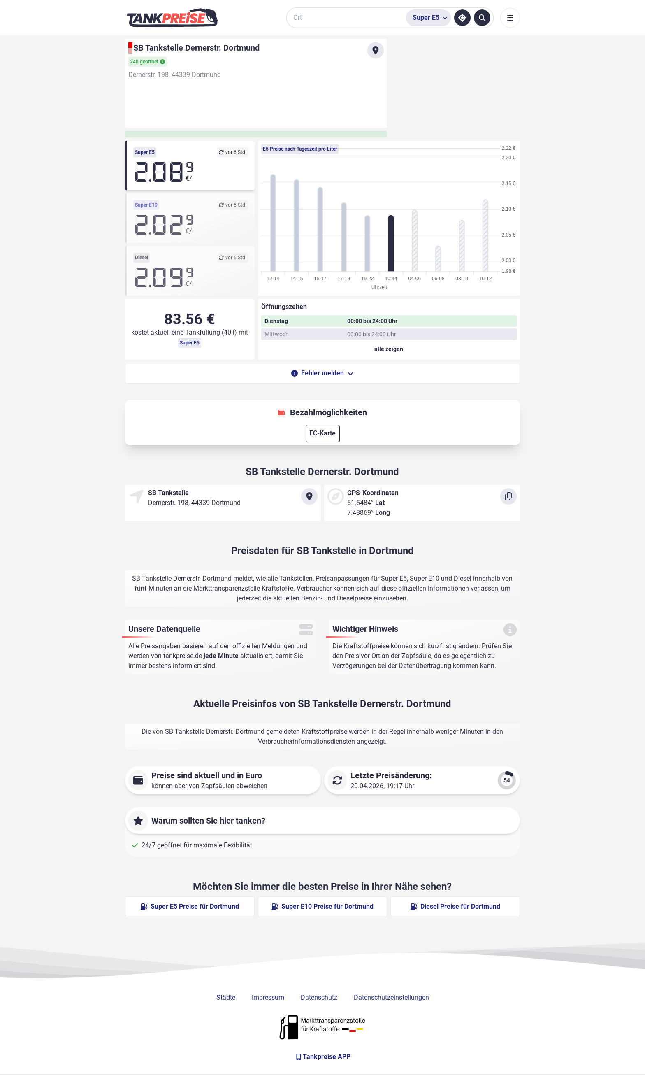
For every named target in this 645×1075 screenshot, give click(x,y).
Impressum (268, 997)
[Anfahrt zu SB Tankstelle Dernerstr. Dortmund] (375, 50)
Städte (225, 997)
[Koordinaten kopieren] (508, 496)
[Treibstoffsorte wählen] (428, 17)
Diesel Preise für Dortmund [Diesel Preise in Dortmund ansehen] (455, 906)
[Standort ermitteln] (462, 17)
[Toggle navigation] (510, 18)
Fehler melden (322, 373)
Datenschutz (319, 997)
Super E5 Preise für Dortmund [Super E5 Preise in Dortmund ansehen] (190, 906)
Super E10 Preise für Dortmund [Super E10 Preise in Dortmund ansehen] (322, 906)
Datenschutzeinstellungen (391, 997)
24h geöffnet (147, 62)
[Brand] (172, 18)
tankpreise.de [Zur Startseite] (182, 656)
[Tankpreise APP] (322, 1056)
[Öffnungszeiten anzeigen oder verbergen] (389, 349)
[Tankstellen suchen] (482, 17)
